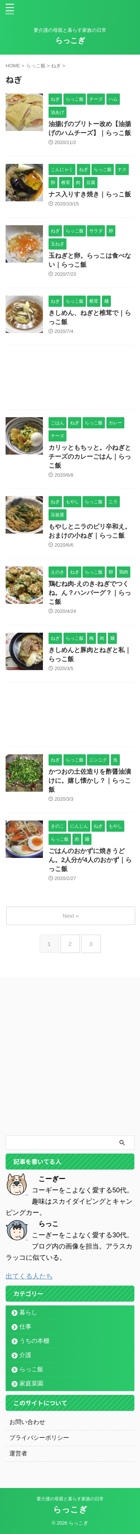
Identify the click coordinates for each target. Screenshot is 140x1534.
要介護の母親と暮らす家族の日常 (70, 1498)
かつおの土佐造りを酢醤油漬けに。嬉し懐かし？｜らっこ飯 (90, 780)
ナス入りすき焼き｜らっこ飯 (90, 194)
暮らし (28, 1312)
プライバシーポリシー (39, 1437)
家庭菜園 (31, 1383)
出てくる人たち (29, 1276)
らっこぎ (70, 40)
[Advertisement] (70, 379)
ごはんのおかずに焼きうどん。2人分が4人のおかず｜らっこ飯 (90, 860)
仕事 (25, 1326)
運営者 (18, 1453)
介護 (25, 1355)
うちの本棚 (34, 1341)
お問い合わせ (27, 1422)
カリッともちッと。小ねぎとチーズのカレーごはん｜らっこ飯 (90, 456)
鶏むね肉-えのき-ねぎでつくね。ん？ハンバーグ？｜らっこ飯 (90, 592)
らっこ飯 (31, 1369)
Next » (71, 916)
